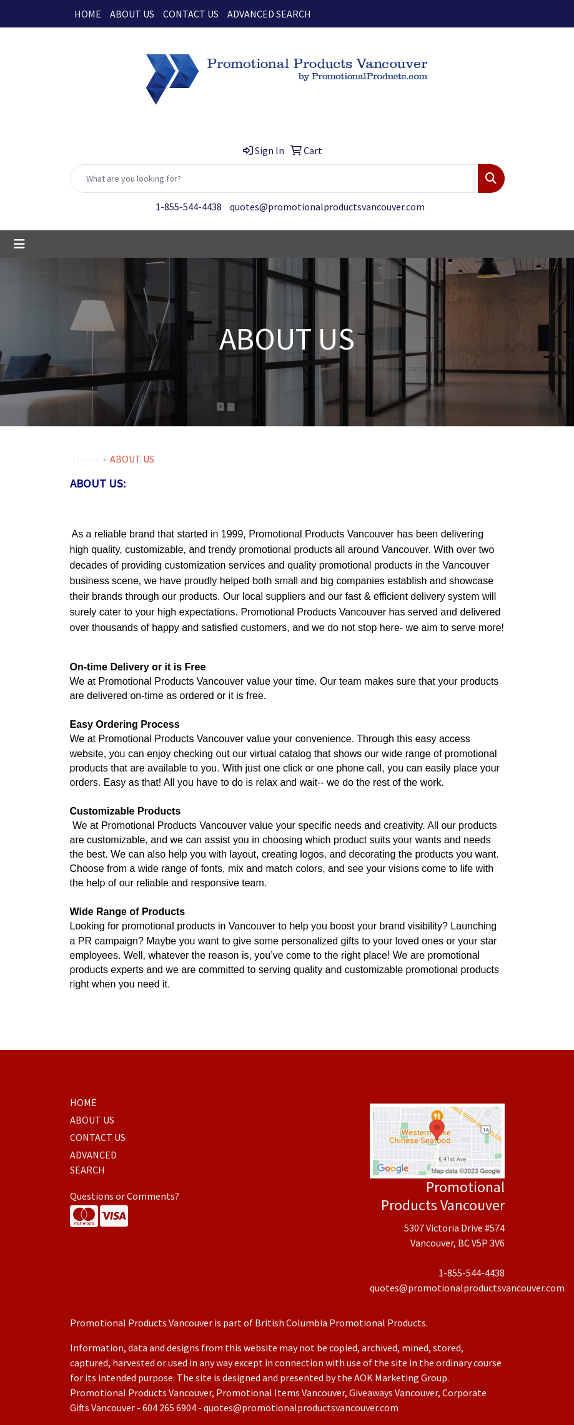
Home (86, 459)
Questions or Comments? (124, 1196)
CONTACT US (191, 13)
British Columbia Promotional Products (340, 1322)
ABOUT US (132, 13)
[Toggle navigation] (19, 244)
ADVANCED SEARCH (269, 13)
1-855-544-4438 (189, 206)
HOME (87, 13)
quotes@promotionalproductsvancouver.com (327, 206)
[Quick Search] (274, 178)
